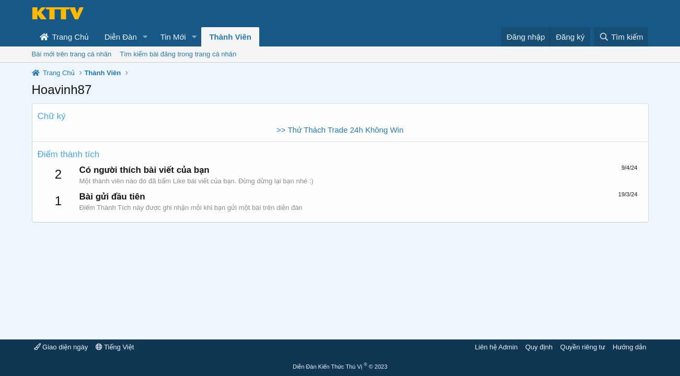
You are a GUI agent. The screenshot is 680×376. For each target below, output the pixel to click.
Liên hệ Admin (496, 347)
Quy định (538, 347)
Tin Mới (173, 36)
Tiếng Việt (115, 347)
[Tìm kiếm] (621, 36)
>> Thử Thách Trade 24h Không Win (340, 129)
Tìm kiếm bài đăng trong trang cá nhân (178, 54)
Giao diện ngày (61, 347)
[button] (145, 36)
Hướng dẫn (629, 347)
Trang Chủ (64, 36)
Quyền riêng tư (582, 347)
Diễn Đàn (121, 36)
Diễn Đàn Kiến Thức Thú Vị (340, 366)
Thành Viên (230, 36)
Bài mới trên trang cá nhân (72, 54)
